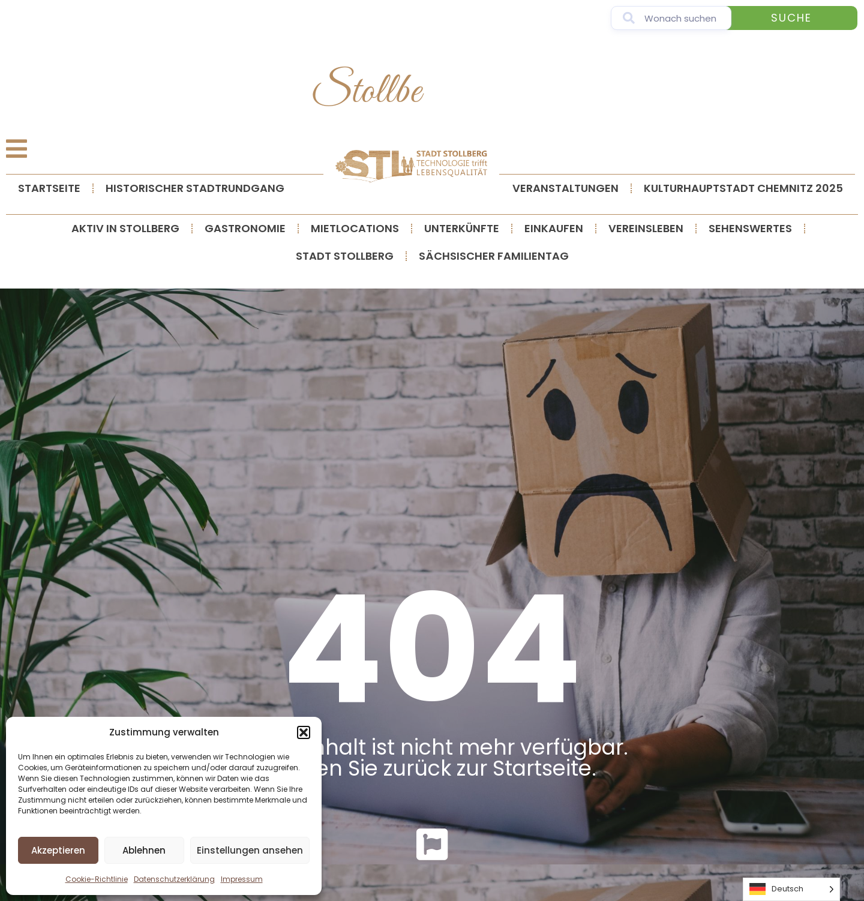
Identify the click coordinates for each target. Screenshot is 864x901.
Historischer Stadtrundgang (195, 188)
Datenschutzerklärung (174, 879)
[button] (304, 732)
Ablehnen (144, 850)
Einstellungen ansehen (250, 850)
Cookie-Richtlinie (96, 879)
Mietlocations (355, 228)
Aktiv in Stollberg (125, 228)
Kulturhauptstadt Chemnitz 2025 (743, 188)
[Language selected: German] (791, 889)
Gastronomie (245, 228)
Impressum (242, 879)
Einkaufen (553, 228)
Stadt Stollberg (345, 255)
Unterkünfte (461, 228)
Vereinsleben (645, 228)
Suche (791, 17)
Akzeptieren (58, 850)
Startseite (49, 188)
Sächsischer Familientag (494, 255)
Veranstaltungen (565, 188)
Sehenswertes (750, 228)
